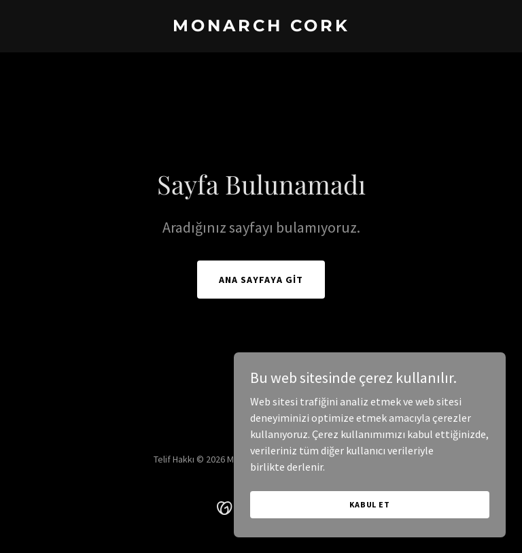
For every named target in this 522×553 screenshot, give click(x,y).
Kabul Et (369, 504)
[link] (261, 27)
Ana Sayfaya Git (261, 279)
